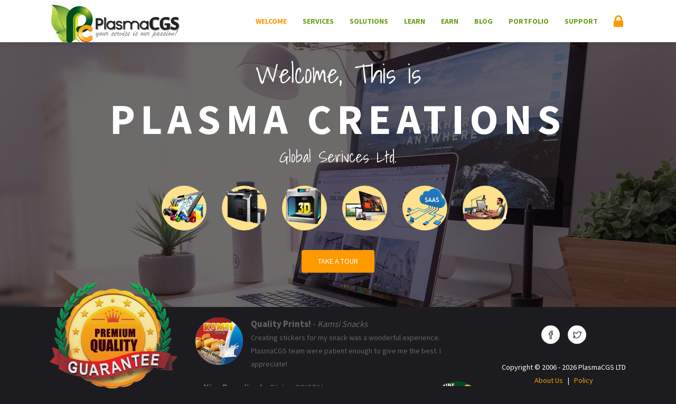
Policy (583, 380)
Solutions (369, 21)
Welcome (271, 21)
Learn (414, 21)
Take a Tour (338, 261)
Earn (449, 21)
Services (318, 21)
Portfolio (529, 21)
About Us (548, 380)
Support (581, 21)
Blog (483, 21)
